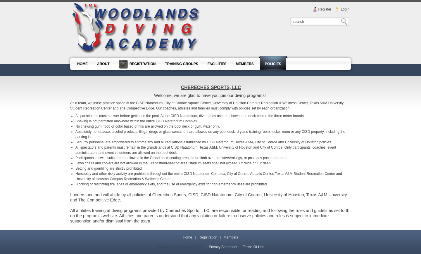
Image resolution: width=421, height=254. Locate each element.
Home (187, 237)
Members (231, 237)
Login (345, 9)
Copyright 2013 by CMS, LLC (179, 247)
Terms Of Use (253, 247)
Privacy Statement (223, 247)
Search (344, 21)
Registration (208, 237)
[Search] (315, 21)
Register (325, 9)
